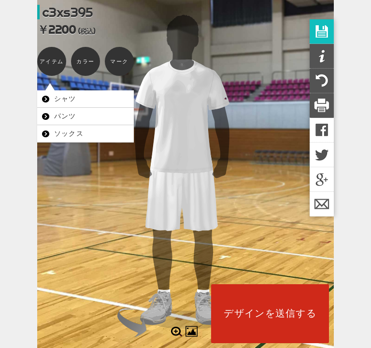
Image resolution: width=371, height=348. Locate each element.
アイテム (51, 61)
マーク (119, 61)
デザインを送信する (270, 313)
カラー (85, 61)
